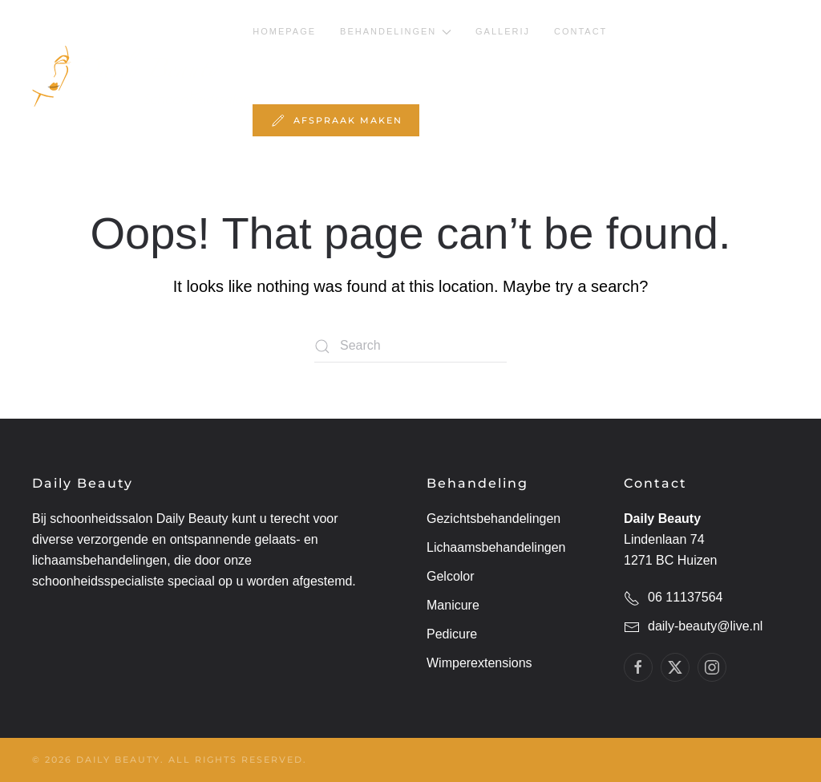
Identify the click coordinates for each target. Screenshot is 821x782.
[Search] (410, 346)
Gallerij (502, 31)
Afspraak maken (335, 120)
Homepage (284, 31)
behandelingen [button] (395, 31)
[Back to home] (142, 76)
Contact (580, 31)
